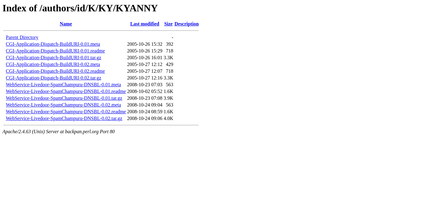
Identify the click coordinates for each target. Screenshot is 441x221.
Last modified (144, 23)
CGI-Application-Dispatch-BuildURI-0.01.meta (53, 44)
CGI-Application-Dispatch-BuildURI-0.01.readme (55, 50)
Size (168, 23)
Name (66, 23)
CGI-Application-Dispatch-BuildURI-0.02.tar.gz (53, 77)
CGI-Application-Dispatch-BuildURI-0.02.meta (53, 64)
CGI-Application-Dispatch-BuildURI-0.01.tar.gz (53, 57)
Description (187, 23)
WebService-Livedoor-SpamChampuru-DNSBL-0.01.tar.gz (64, 98)
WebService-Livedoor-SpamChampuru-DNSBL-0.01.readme (66, 91)
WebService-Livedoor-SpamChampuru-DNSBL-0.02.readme (66, 111)
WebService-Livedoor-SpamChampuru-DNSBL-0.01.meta (63, 84)
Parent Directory (22, 37)
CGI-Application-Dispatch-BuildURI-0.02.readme (55, 71)
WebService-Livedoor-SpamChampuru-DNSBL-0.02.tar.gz (64, 118)
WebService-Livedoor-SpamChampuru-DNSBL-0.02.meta (63, 104)
